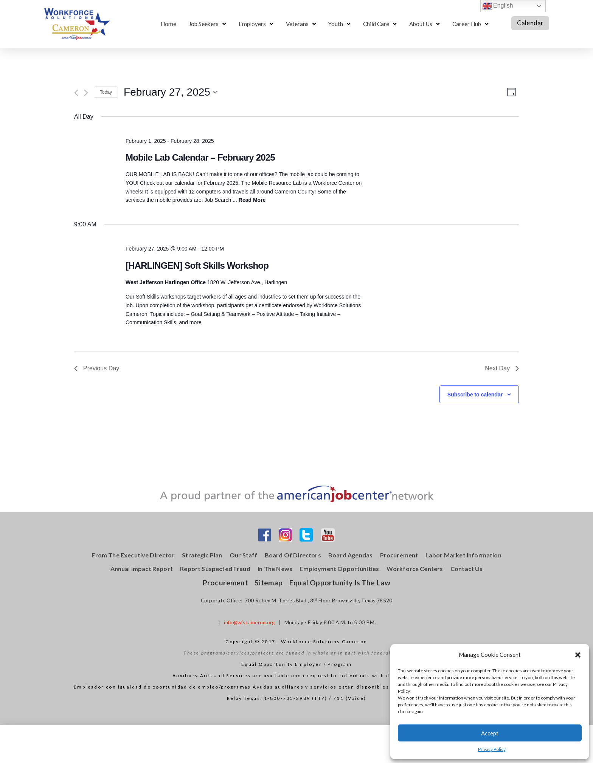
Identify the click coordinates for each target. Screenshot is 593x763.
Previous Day (96, 368)
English (498, 6)
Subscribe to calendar (475, 395)
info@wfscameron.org (249, 622)
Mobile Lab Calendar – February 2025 (200, 157)
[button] (578, 655)
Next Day (502, 368)
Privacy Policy (492, 749)
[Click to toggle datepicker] (170, 92)
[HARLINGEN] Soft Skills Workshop (197, 265)
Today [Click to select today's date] (106, 92)
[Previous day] (76, 92)
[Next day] (86, 92)
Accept (489, 733)
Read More (252, 200)
